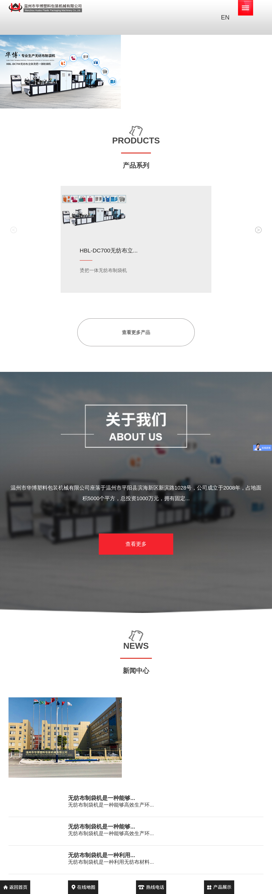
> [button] (258, 230)
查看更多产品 (136, 332)
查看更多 (136, 544)
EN (225, 17)
